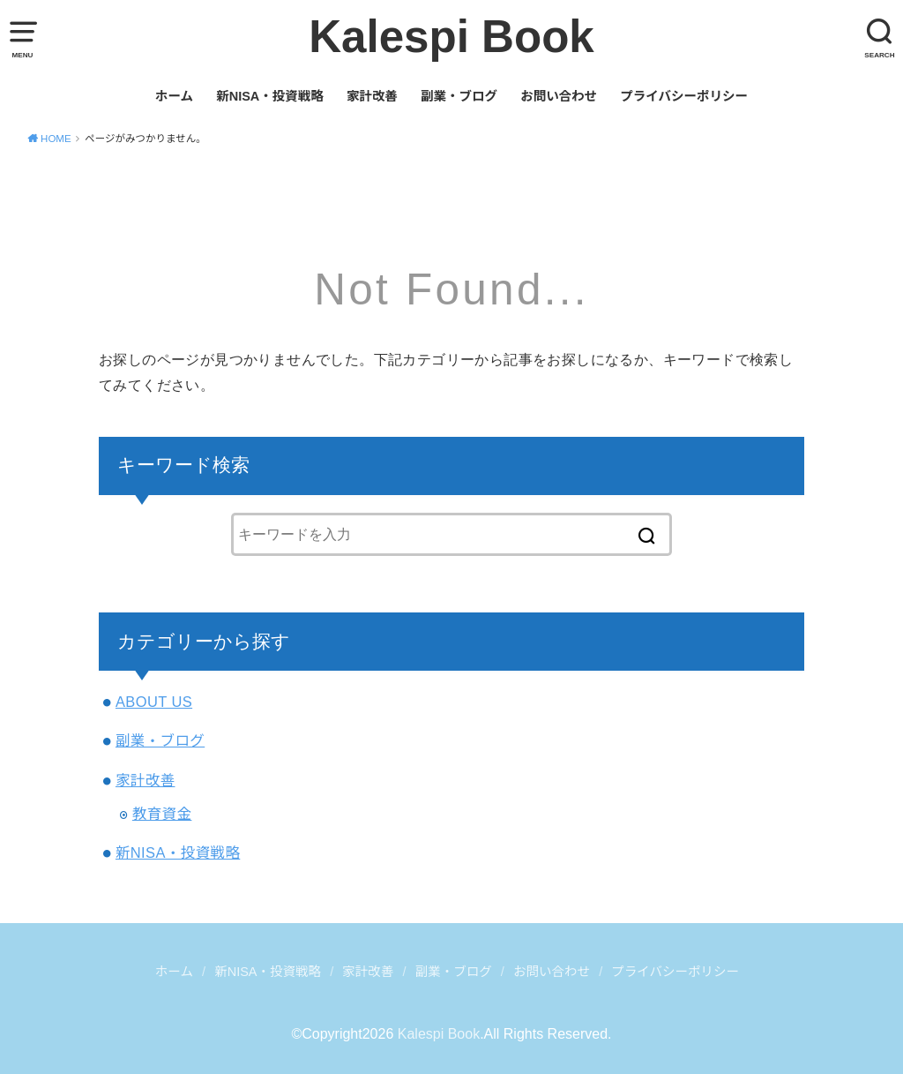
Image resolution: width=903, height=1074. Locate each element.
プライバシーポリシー (684, 96)
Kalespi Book (451, 36)
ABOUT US (154, 702)
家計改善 (372, 96)
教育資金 (162, 814)
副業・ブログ (459, 96)
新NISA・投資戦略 (270, 96)
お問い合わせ (558, 96)
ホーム (174, 96)
